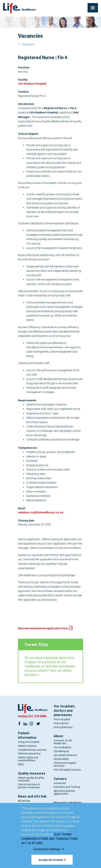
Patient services (27, 745)
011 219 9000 (37, 716)
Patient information (27, 735)
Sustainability (61, 759)
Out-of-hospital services (67, 769)
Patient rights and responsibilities (28, 759)
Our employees (62, 747)
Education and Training (67, 787)
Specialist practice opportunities (64, 792)
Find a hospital (62, 719)
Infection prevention (29, 753)
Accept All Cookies (52, 859)
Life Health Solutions (65, 755)
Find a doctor (61, 723)
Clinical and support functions (65, 764)
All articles (24, 800)
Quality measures (31, 773)
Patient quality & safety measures (31, 779)
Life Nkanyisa (61, 751)
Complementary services (32, 749)
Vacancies (27, 44)
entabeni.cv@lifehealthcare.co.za (40, 512)
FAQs (21, 764)
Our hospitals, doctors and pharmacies (64, 710)
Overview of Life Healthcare (63, 742)
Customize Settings (48, 849)
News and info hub (32, 796)
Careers (60, 779)
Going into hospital (28, 742)
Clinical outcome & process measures (29, 786)
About (58, 736)
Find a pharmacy (63, 727)
